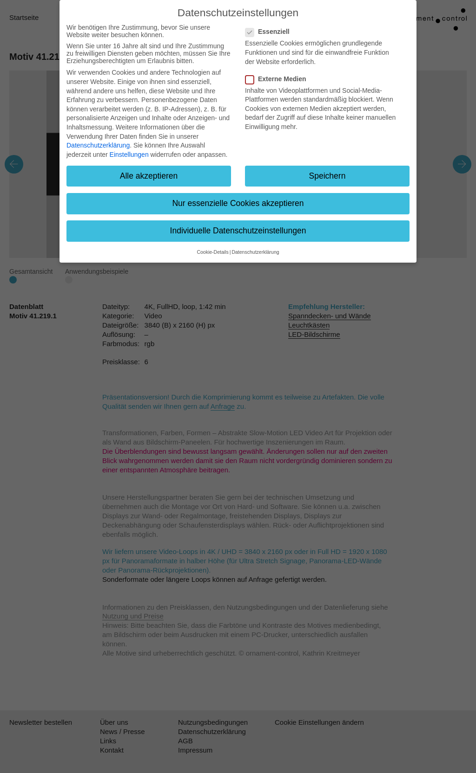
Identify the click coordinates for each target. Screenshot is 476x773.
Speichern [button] (327, 175)
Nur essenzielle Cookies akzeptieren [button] (238, 203)
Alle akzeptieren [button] (149, 175)
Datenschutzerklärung (98, 145)
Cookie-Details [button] (212, 252)
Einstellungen (129, 154)
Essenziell (270, 31)
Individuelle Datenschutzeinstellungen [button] (238, 230)
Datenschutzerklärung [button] (255, 252)
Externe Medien (278, 79)
